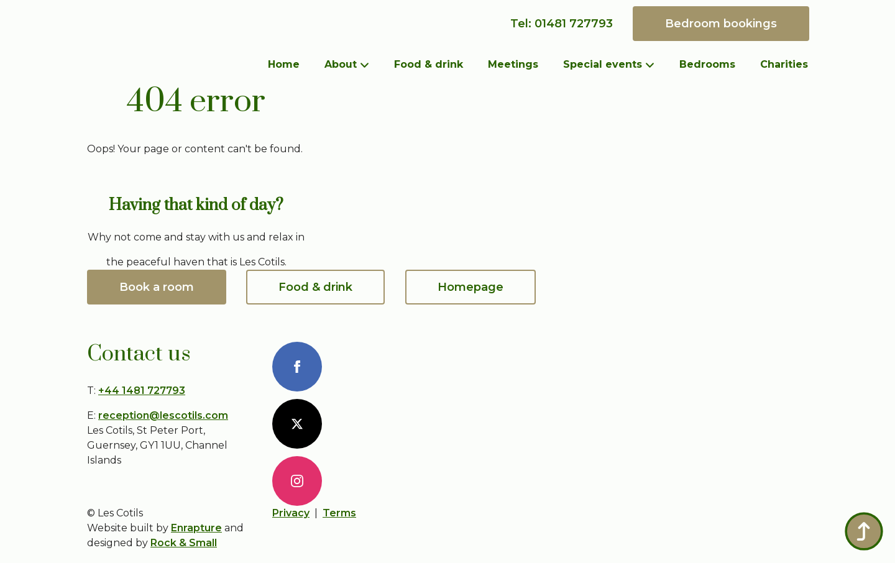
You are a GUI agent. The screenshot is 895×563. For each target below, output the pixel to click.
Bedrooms (707, 64)
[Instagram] (297, 481)
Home (284, 64)
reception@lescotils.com (163, 415)
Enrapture (196, 528)
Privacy (291, 513)
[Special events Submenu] (654, 64)
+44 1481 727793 (141, 390)
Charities (784, 64)
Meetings (513, 64)
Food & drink (428, 64)
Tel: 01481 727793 (561, 23)
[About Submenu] (369, 64)
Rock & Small (183, 543)
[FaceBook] (297, 366)
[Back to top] (864, 531)
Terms (339, 513)
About (340, 64)
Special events (602, 64)
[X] (297, 424)
